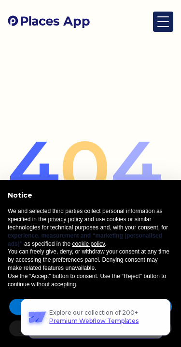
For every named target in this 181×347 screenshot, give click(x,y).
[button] (163, 22)
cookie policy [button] (88, 243)
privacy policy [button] (65, 219)
